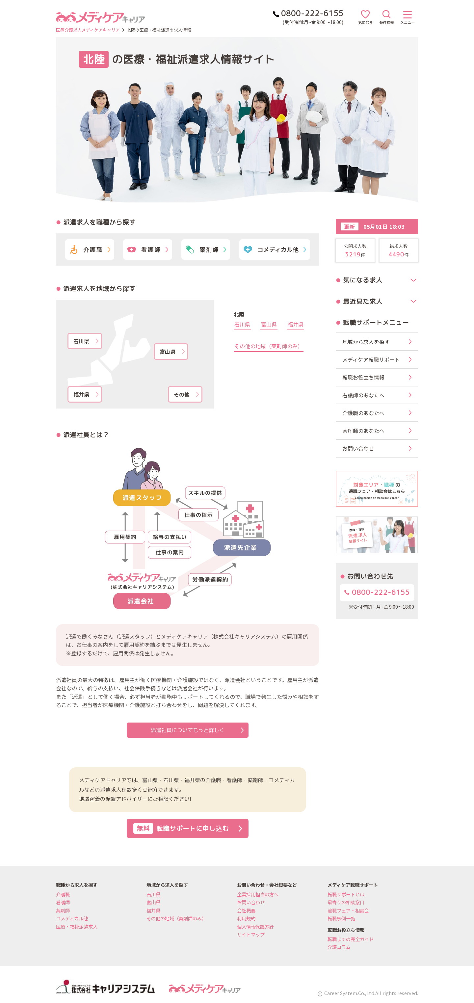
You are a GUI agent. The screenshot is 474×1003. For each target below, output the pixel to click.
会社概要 (246, 910)
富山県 (172, 352)
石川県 (85, 341)
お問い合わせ (251, 902)
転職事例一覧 (341, 918)
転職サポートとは (346, 894)
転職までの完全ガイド (351, 939)
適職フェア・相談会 (348, 910)
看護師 (63, 902)
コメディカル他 (72, 918)
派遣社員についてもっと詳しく (197, 730)
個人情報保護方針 (255, 926)
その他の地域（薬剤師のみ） (268, 346)
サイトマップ (251, 934)
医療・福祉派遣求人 (76, 926)
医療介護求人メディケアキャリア (88, 30)
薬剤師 (63, 910)
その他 (186, 394)
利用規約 (246, 918)
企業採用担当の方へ (257, 894)
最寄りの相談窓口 (346, 902)
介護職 (63, 894)
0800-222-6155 (377, 592)
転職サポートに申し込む (187, 828)
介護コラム (339, 946)
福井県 (85, 394)
